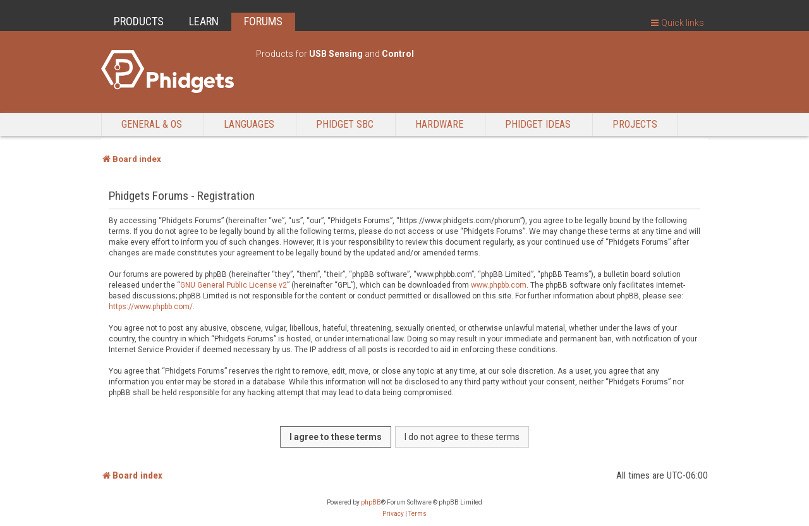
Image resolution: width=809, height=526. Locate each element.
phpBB (371, 502)
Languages (249, 124)
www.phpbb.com (498, 285)
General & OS (151, 124)
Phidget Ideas (538, 124)
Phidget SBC (345, 124)
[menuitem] (393, 514)
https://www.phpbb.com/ (151, 306)
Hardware (439, 124)
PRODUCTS (139, 21)
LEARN (204, 21)
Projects (634, 124)
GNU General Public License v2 (233, 285)
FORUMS (263, 21)
